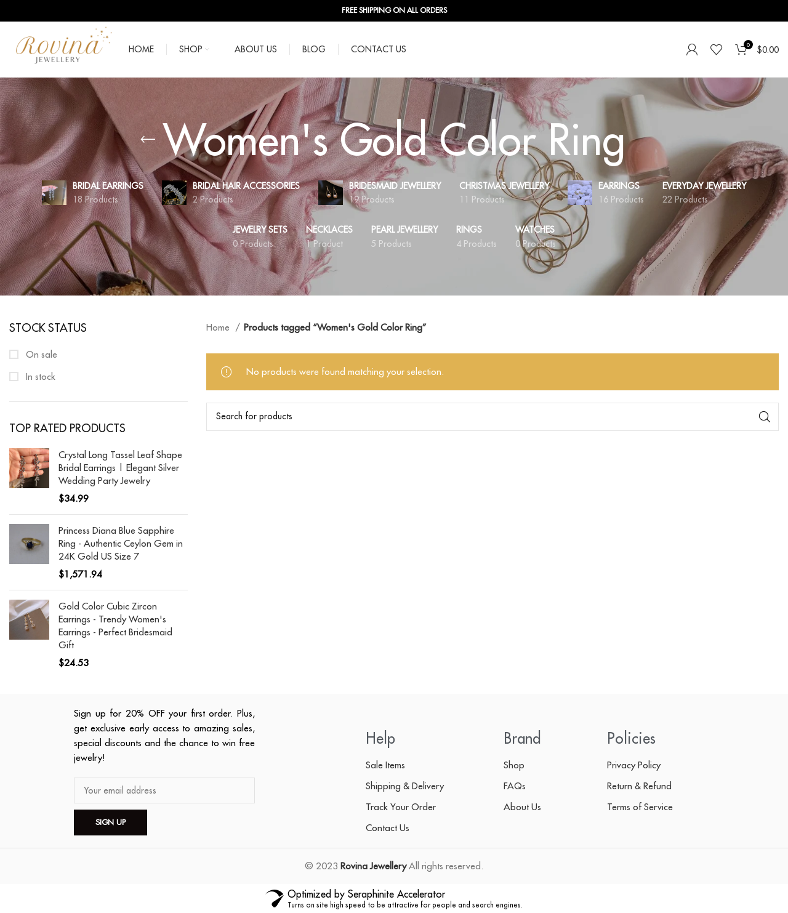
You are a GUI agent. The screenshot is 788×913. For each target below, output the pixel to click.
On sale (40, 354)
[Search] (492, 417)
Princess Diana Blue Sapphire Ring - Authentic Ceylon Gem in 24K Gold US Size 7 (120, 543)
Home (219, 327)
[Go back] (147, 139)
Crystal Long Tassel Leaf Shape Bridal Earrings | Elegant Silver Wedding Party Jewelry (120, 467)
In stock (39, 376)
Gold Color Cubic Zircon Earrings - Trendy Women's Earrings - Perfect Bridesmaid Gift (115, 625)
